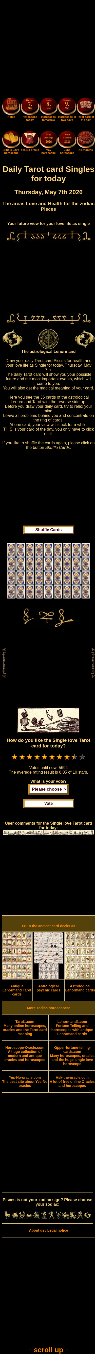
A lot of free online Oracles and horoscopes (72, 1081)
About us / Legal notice (48, 1230)
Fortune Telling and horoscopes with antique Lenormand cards (72, 1028)
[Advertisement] (47, 49)
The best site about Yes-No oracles (25, 1081)
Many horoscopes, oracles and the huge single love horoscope (72, 1056)
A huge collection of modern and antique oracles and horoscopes (24, 1054)
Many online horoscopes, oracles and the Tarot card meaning (25, 1028)
